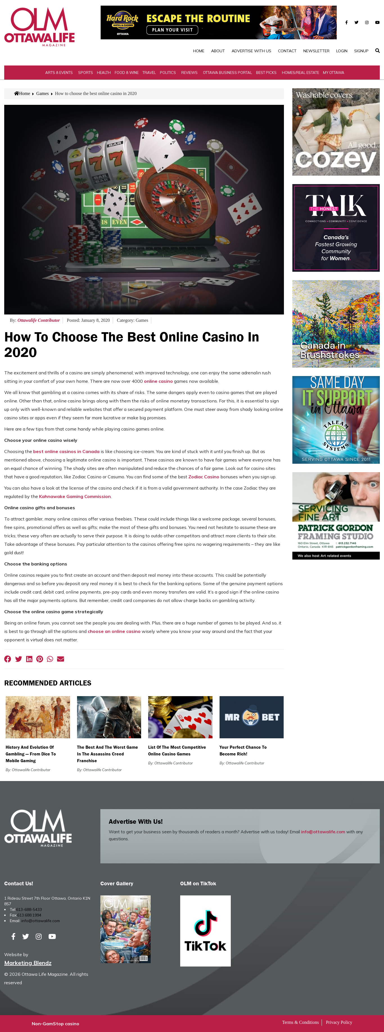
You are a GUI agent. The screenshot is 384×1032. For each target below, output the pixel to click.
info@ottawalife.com (323, 831)
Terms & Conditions (300, 1022)
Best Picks (266, 72)
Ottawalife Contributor (38, 320)
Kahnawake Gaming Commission (75, 496)
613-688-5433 (29, 909)
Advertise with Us (251, 50)
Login (341, 50)
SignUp (361, 50)
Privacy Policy (339, 1022)
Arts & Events (59, 72)
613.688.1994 (29, 915)
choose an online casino (114, 631)
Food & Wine (127, 72)
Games (42, 93)
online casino (158, 381)
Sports (85, 72)
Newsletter (316, 50)
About (218, 50)
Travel (149, 72)
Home (198, 50)
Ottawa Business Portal (227, 72)
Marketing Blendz (27, 962)
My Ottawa (333, 72)
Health (104, 72)
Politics (168, 72)
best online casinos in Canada (66, 451)
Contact (287, 50)
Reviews (189, 72)
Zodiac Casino (203, 476)
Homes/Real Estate (300, 72)
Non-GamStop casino (55, 1023)
